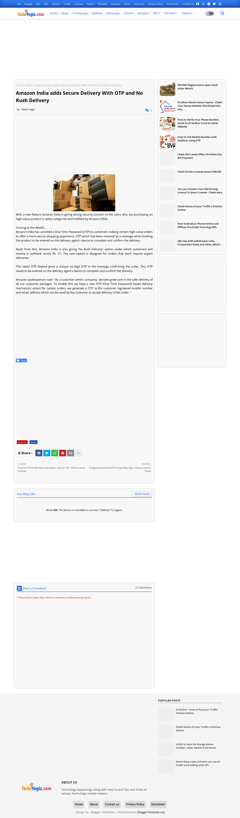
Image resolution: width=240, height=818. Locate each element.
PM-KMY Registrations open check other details (198, 86)
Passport (143, 13)
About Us (139, 4)
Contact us (188, 4)
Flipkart (187, 13)
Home (54, 13)
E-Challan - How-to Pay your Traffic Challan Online (197, 711)
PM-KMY (169, 13)
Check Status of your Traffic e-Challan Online (200, 208)
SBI (38, 4)
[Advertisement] (120, 49)
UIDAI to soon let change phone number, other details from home (196, 745)
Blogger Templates (103, 812)
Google (28, 4)
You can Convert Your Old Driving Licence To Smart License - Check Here (200, 190)
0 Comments (143, 587)
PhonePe (103, 4)
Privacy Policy (155, 4)
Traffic (67, 4)
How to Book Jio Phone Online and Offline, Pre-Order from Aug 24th (198, 225)
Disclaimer (173, 4)
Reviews (116, 4)
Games (56, 4)
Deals (127, 4)
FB (19, 4)
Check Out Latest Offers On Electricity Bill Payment (200, 156)
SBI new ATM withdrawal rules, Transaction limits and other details (199, 242)
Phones (129, 13)
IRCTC (157, 13)
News (65, 13)
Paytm (90, 4)
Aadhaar (97, 13)
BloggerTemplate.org (151, 812)
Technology (80, 13)
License (79, 4)
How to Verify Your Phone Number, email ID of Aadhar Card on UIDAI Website (199, 123)
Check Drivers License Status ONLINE (199, 171)
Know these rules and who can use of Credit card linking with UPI (198, 763)
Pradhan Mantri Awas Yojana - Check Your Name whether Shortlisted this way (200, 106)
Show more (142, 494)
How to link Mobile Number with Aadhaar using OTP (197, 138)
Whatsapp (113, 13)
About (94, 804)
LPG (46, 4)
